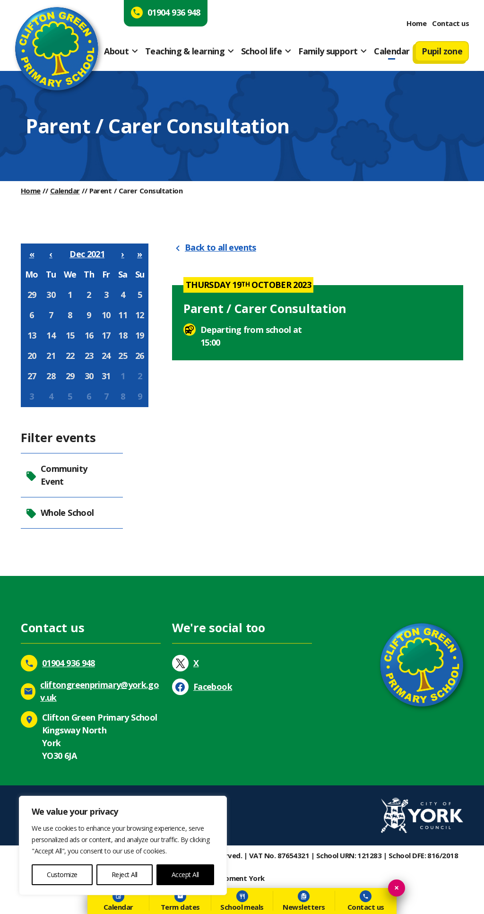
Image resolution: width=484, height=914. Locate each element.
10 (106, 315)
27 (31, 376)
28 (50, 376)
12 (139, 315)
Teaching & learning (185, 51)
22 (70, 355)
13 (31, 335)
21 (50, 355)
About (116, 51)
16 (89, 335)
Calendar (391, 51)
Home (416, 23)
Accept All (185, 874)
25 (122, 355)
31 (106, 376)
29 (31, 294)
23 (89, 355)
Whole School (60, 512)
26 (139, 355)
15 (70, 335)
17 (106, 335)
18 (122, 335)
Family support (327, 51)
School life (261, 51)
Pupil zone (442, 51)
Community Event (56, 475)
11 (122, 315)
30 (50, 294)
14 (50, 335)
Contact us (450, 23)
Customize (62, 874)
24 (106, 355)
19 (139, 335)
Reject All (125, 874)
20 (31, 355)
